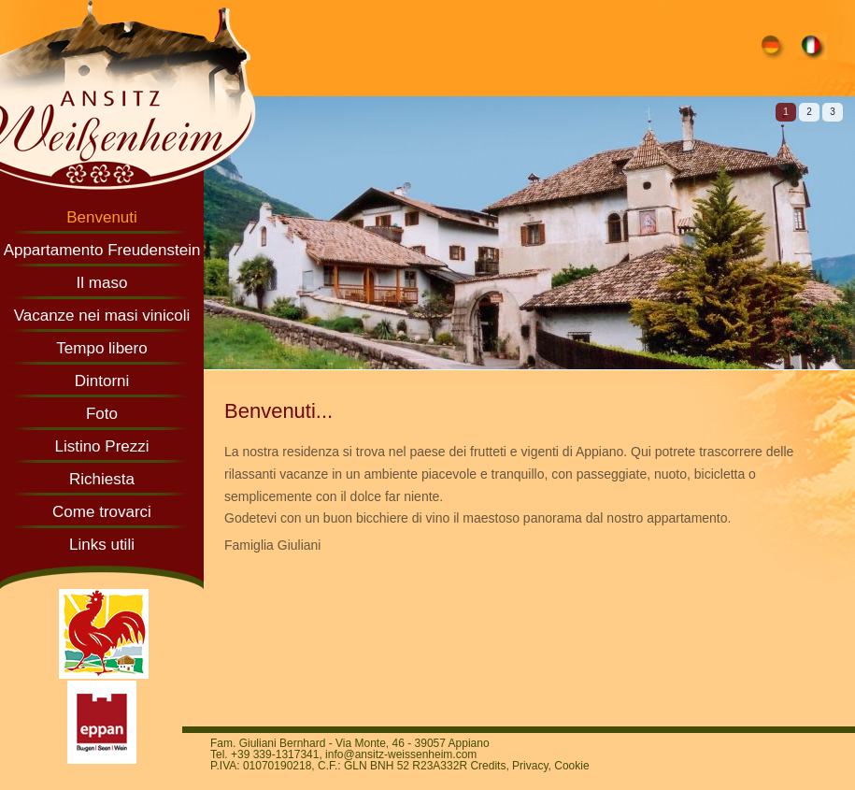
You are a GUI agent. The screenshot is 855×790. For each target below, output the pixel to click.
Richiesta (102, 479)
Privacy (530, 765)
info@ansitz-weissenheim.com (401, 754)
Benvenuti (101, 217)
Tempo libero (101, 348)
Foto (102, 414)
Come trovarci (101, 512)
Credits (488, 765)
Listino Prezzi (101, 446)
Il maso (102, 283)
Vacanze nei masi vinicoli (102, 315)
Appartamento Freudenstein (102, 250)
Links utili (102, 544)
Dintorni (102, 381)
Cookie (571, 765)
